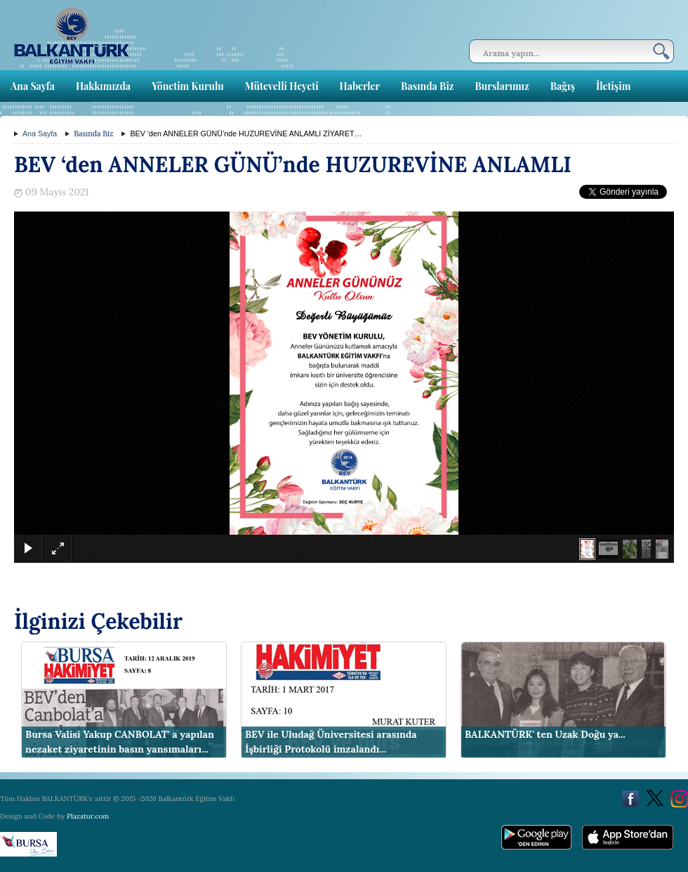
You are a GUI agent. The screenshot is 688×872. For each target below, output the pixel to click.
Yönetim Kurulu (188, 86)
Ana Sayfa (33, 86)
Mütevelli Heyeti (282, 86)
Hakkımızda (103, 86)
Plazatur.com (88, 816)
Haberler (360, 86)
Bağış (562, 86)
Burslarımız (502, 86)
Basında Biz (427, 86)
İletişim (613, 86)
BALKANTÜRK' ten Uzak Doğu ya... (545, 734)
